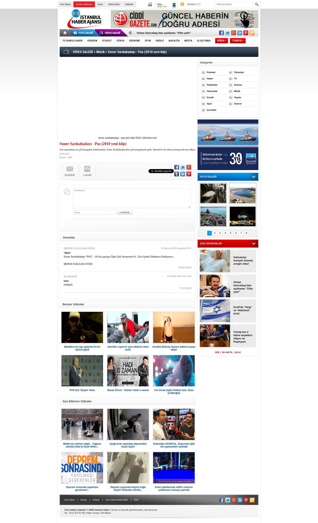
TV (235, 78)
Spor (209, 103)
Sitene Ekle (114, 4)
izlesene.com (150, 137)
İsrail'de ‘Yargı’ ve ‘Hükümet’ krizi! (242, 310)
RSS (136, 500)
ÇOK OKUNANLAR (211, 243)
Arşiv (100, 4)
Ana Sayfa (65, 4)
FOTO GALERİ (208, 176)
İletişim (96, 500)
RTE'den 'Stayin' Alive (82, 390)
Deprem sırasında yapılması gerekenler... (82, 488)
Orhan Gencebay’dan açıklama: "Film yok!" (164, 32)
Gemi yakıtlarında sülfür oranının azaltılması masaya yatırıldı (174, 488)
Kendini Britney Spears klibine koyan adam (174, 348)
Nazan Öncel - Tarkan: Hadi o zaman (128, 390)
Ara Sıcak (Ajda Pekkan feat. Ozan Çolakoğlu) (173, 391)
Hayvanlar (212, 91)
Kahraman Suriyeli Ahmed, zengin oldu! (243, 260)
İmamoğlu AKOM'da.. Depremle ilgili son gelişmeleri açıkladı (174, 445)
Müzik (237, 91)
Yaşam (237, 97)
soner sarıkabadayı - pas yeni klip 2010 (119, 137)
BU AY (238, 352)
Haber (210, 78)
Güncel (238, 103)
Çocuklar (211, 110)
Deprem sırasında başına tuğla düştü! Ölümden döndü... (128, 488)
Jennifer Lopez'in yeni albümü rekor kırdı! (128, 348)
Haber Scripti (92, 513)
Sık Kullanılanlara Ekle (117, 500)
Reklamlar (212, 85)
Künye (84, 500)
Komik (210, 97)
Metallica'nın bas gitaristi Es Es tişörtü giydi (82, 348)
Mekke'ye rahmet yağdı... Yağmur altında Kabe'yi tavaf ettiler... (82, 445)
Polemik (211, 72)
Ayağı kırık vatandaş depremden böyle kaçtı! (128, 445)
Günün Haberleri (84, 4)
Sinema (238, 85)
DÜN (217, 352)
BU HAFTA (227, 352)
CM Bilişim (105, 513)
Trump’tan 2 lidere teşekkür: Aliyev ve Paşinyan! (243, 336)
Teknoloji (239, 72)
